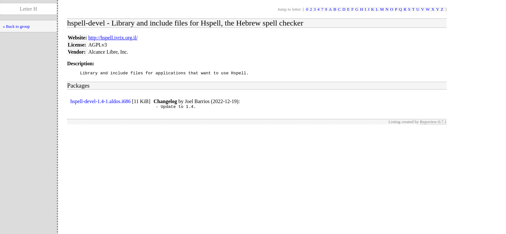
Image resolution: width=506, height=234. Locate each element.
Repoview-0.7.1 (433, 123)
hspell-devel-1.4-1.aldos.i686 (100, 102)
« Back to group (16, 26)
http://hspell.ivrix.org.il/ (113, 37)
